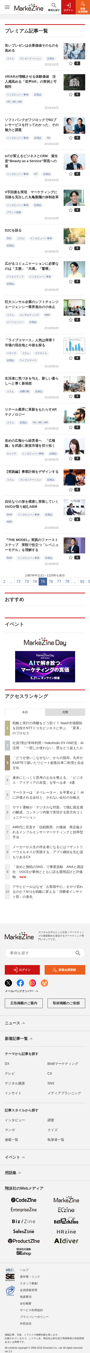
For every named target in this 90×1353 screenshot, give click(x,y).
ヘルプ (24, 1265)
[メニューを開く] (7, 7)
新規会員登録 (64, 969)
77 (59, 582)
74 (35, 582)
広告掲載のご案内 (23, 1003)
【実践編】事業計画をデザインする (32, 472)
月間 (65, 712)
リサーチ (11, 353)
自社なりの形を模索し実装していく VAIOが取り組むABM (33, 504)
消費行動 (24, 391)
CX (50, 1073)
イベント (15, 1157)
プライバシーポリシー (34, 1312)
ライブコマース (28, 360)
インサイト (13, 1093)
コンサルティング (29, 315)
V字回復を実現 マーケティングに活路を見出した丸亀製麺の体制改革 (32, 194)
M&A (47, 315)
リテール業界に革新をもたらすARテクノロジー (31, 412)
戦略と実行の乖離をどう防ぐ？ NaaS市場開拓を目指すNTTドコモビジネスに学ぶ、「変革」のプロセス (47, 728)
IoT (35, 174)
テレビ (10, 1073)
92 (82, 582)
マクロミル (41, 353)
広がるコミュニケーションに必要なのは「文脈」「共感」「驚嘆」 (32, 266)
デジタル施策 (15, 1083)
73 (26, 582)
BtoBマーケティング (63, 1064)
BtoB (9, 514)
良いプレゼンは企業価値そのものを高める (32, 48)
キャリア (11, 453)
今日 (25, 712)
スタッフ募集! (29, 1279)
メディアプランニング (64, 1093)
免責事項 (25, 1292)
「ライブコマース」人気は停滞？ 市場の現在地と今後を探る (32, 342)
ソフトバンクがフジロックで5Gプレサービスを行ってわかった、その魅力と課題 (32, 125)
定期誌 (50, 58)
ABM (9, 521)
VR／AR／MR (14, 101)
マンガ (10, 1130)
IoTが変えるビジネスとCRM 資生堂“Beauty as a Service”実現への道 (31, 161)
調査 (51, 1120)
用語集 (13, 1173)
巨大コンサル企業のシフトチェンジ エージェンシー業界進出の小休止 (33, 304)
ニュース (15, 1023)
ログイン (21, 969)
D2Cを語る (13, 230)
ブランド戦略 (14, 212)
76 (51, 582)
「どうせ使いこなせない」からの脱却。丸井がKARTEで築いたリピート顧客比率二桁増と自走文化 (48, 763)
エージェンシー (15, 322)
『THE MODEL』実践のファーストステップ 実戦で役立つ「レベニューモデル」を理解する (32, 545)
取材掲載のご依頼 (66, 1003)
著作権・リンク (30, 1272)
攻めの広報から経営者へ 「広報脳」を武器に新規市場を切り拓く (30, 443)
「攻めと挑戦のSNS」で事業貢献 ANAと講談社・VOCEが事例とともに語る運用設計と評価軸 (48, 872)
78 (67, 582)
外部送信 (25, 1319)
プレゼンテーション (30, 58)
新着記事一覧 (19, 1039)
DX (7, 1064)
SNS (51, 1083)
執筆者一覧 (56, 1140)
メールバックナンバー (22, 991)
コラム (10, 58)
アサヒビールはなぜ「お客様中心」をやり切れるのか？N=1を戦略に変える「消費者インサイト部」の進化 (47, 892)
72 (18, 582)
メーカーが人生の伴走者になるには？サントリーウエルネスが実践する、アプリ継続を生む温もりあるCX (47, 852)
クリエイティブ (15, 276)
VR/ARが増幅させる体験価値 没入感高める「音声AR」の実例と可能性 (31, 81)
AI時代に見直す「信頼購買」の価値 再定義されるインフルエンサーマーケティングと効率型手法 (47, 832)
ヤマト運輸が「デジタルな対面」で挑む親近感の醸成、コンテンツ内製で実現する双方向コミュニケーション (47, 812)
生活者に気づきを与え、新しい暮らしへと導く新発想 (32, 380)
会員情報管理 (28, 1285)
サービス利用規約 (31, 1306)
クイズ (53, 1130)
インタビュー (15, 1120)
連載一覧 (11, 1140)
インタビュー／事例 (17, 94)
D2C (9, 238)
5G (48, 138)
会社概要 (25, 1299)
